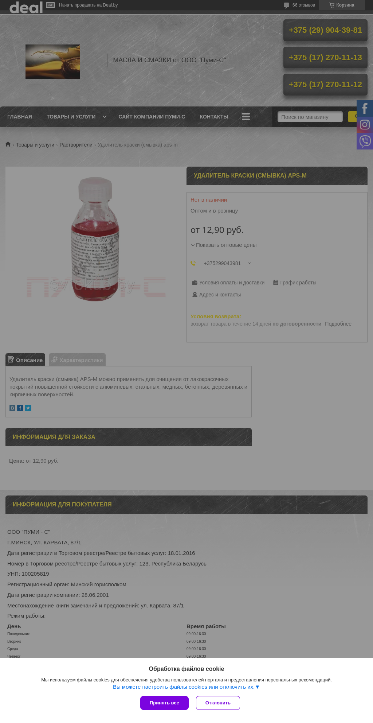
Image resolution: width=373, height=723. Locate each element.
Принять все (164, 702)
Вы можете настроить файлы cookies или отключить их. (184, 687)
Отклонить (218, 702)
